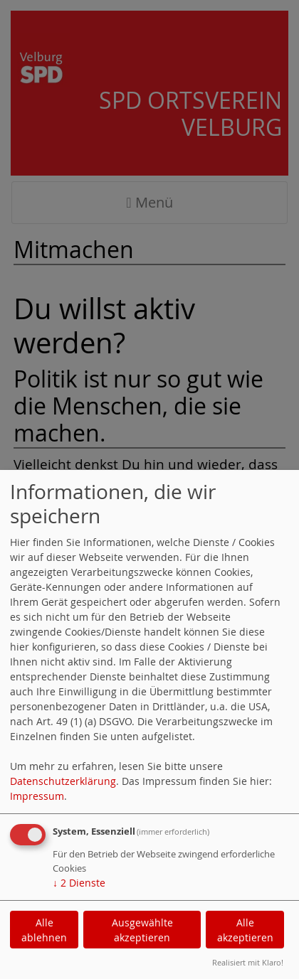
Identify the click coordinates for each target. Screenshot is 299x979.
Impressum (37, 796)
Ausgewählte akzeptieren (142, 930)
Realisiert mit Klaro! (247, 962)
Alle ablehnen (44, 930)
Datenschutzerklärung (63, 781)
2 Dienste (79, 882)
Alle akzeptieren (245, 930)
